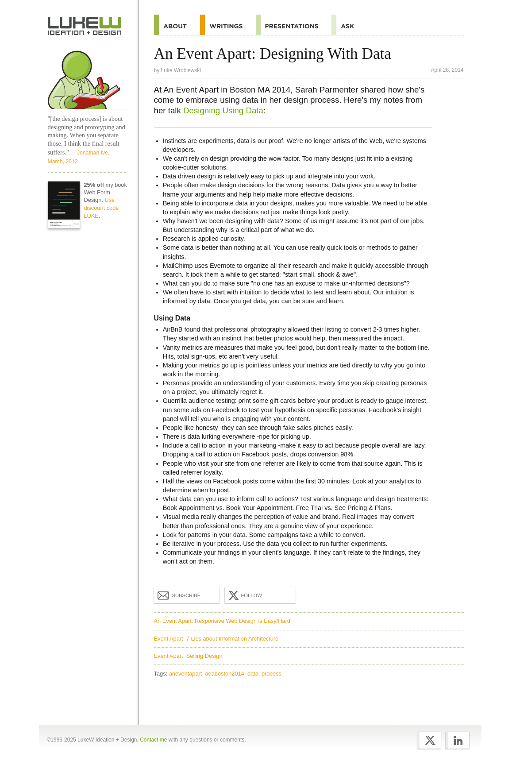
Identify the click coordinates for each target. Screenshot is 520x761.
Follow (244, 595)
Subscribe (179, 595)
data (252, 673)
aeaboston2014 (224, 673)
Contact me (153, 740)
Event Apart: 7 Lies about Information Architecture (216, 638)
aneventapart (185, 673)
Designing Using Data (223, 110)
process (271, 673)
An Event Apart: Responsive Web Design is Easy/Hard (222, 621)
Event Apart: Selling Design (188, 656)
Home (85, 26)
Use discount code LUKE (101, 208)
